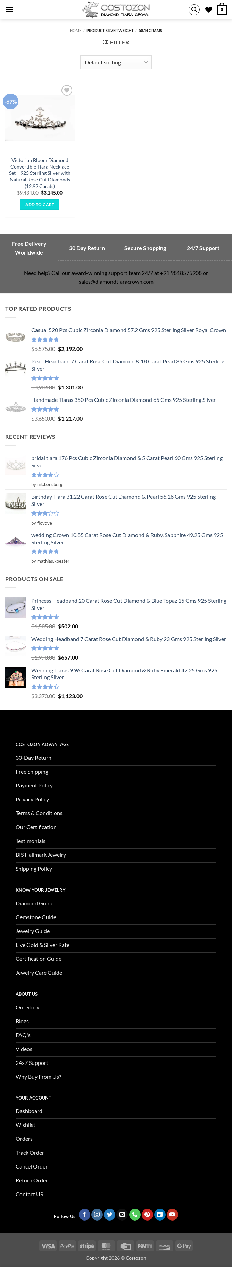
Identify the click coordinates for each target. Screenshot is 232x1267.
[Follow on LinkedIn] (160, 1215)
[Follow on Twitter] (109, 1215)
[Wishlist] (208, 9)
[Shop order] (115, 62)
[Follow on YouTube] (172, 1215)
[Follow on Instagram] (97, 1215)
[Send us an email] (122, 1215)
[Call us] (135, 1215)
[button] (9, 9)
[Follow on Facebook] (84, 1215)
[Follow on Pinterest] (147, 1215)
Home (75, 30)
